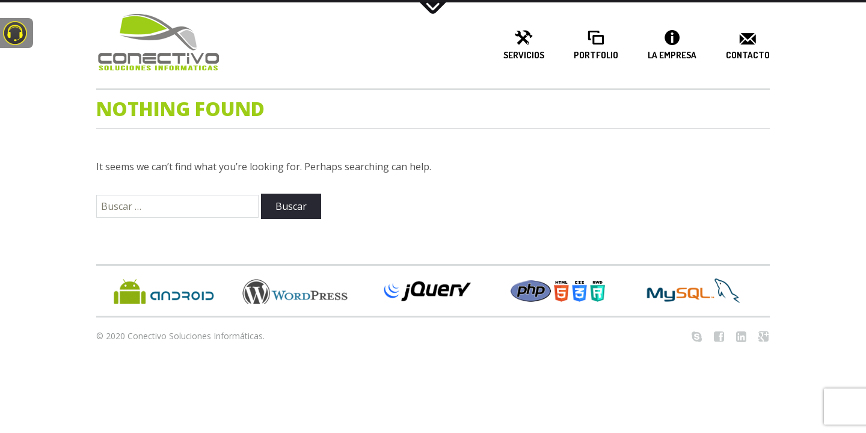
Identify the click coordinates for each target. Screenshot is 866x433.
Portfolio (596, 55)
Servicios (523, 55)
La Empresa (672, 55)
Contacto (748, 55)
